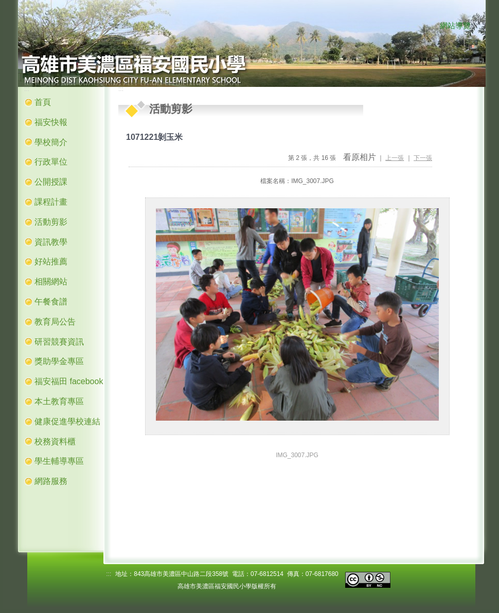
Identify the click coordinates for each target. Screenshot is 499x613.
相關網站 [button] (50, 281)
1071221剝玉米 (154, 137)
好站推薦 (50, 261)
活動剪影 (50, 222)
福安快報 (50, 122)
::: (429, 26)
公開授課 (50, 181)
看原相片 (359, 157)
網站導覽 (455, 26)
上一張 (394, 157)
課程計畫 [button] (50, 201)
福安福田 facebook (68, 381)
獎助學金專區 (59, 361)
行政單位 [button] (50, 161)
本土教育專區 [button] (59, 401)
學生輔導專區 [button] (59, 461)
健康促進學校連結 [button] (67, 421)
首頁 (42, 102)
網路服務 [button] (50, 481)
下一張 (423, 157)
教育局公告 (55, 321)
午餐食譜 (50, 301)
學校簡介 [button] (50, 142)
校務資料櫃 (55, 441)
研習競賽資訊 (59, 341)
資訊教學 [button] (50, 242)
